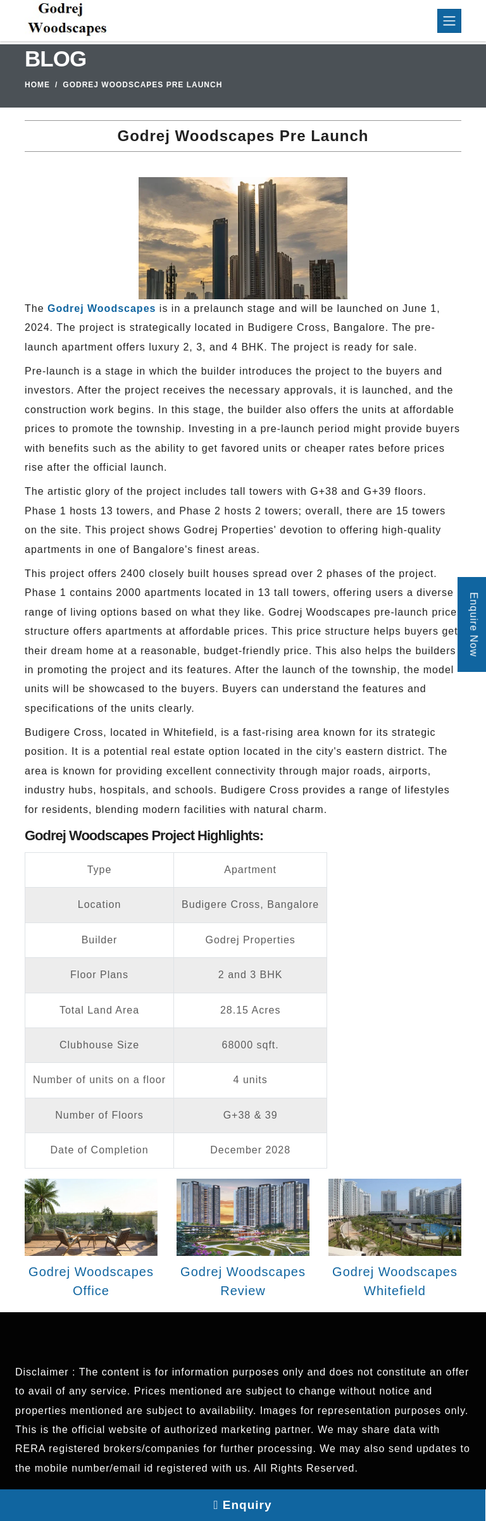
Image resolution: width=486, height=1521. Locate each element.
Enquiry (243, 1505)
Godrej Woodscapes (101, 308)
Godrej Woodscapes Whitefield (395, 1281)
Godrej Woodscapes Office (91, 1281)
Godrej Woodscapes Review (243, 1281)
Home (37, 84)
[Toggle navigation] (449, 21)
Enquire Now (473, 624)
